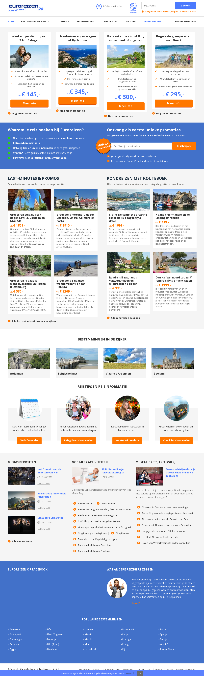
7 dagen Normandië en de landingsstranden (172, 216)
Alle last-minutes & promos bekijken (34, 321)
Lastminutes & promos (35, 21)
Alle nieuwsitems (22, 541)
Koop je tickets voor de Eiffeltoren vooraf (164, 531)
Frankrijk (51, 639)
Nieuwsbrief (84, 669)
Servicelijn (66, 152)
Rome (163, 629)
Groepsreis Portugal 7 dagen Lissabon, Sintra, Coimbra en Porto (75, 218)
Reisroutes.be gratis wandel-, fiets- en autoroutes (104, 509)
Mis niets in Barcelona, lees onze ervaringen (165, 507)
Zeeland (159, 373)
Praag (125, 644)
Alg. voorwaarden (111, 669)
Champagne (15, 639)
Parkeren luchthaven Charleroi (94, 551)
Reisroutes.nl (108, 503)
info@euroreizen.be (112, 6)
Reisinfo (131, 21)
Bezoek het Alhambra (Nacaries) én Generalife (167, 525)
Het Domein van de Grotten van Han (49, 470)
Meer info (29, 103)
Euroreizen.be (26, 8)
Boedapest (15, 634)
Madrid (88, 634)
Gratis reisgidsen (185, 21)
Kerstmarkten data (127, 440)
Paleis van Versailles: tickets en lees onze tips (166, 543)
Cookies (140, 669)
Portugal (126, 639)
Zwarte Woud (167, 649)
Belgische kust (67, 373)
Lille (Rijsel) (53, 644)
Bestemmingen (85, 21)
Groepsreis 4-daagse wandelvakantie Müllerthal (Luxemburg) (28, 284)
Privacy (96, 669)
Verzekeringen (152, 21)
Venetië (164, 644)
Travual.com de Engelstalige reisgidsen (98, 539)
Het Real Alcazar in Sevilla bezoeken (161, 537)
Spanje (163, 634)
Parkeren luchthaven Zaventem (94, 545)
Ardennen (16, 373)
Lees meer (43, 483)
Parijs (125, 634)
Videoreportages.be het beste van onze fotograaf (104, 527)
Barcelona (14, 629)
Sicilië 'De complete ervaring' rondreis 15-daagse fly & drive (128, 218)
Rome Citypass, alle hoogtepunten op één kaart (167, 513)
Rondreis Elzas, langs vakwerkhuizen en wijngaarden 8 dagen (123, 281)
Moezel (89, 644)
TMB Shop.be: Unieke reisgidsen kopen (99, 521)
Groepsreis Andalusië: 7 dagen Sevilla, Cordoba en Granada (27, 218)
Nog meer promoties (24, 113)
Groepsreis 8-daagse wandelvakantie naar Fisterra (70, 284)
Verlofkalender (29, 440)
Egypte (13, 649)
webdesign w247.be (185, 669)
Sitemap (158, 669)
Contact (169, 669)
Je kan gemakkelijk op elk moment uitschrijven (134, 156)
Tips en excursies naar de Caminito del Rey (165, 519)
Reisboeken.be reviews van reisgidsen (98, 515)
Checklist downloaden (176, 440)
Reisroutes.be (85, 503)
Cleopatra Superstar (50, 517)
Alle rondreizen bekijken (125, 318)
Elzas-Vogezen (55, 634)
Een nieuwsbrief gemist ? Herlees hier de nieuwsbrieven (139, 161)
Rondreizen (111, 21)
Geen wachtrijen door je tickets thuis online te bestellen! (180, 472)
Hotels (64, 21)
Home (11, 21)
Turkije (163, 639)
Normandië (128, 629)
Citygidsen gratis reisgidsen (92, 533)
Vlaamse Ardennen (118, 373)
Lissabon (52, 649)
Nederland (90, 649)
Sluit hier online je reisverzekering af (113, 470)
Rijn (124, 649)
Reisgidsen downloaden (78, 440)
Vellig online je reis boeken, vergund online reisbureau (170, 11)
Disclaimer (128, 669)
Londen (89, 629)
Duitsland (14, 644)
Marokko (89, 639)
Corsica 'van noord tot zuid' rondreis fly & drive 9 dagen (173, 279)
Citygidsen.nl (122, 533)
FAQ (150, 669)
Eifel (49, 629)
